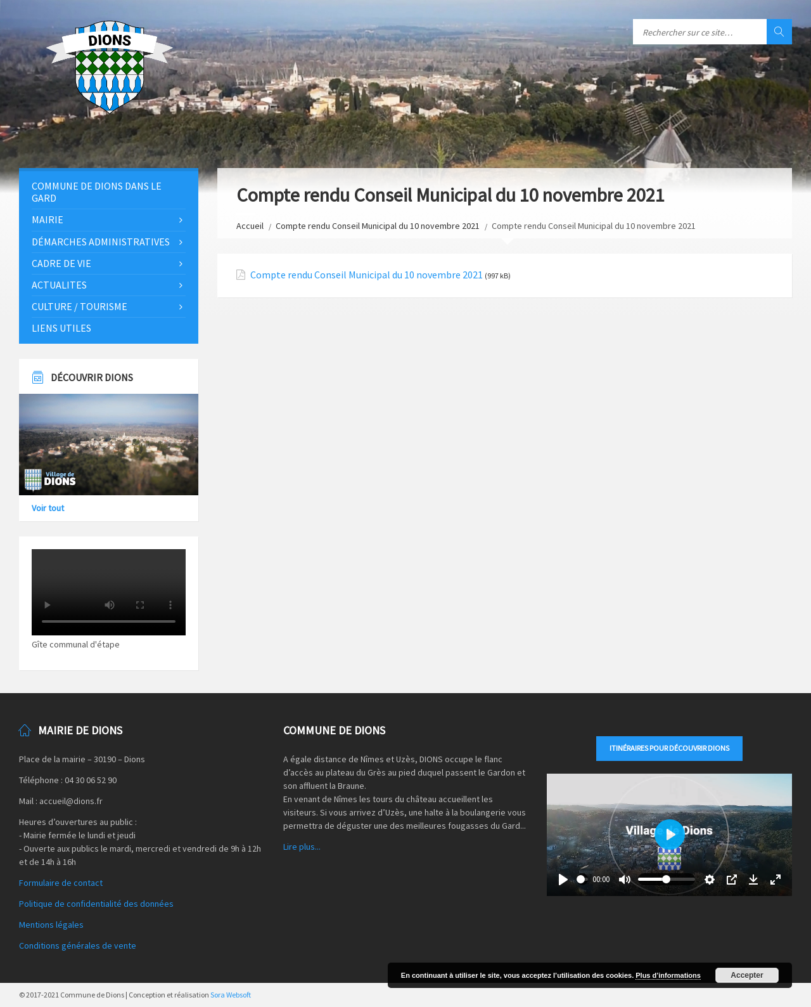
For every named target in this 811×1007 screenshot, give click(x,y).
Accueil (250, 225)
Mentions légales (51, 924)
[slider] (582, 879)
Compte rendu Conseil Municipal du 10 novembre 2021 (378, 225)
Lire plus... (302, 846)
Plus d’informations (668, 975)
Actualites (59, 284)
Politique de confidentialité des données (96, 903)
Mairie (47, 219)
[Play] (563, 879)
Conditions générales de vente (77, 945)
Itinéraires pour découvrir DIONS (669, 748)
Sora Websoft (230, 994)
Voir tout (48, 508)
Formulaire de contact (61, 882)
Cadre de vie (61, 263)
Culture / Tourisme (79, 306)
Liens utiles (61, 328)
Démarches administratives (101, 241)
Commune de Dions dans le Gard (97, 191)
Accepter (747, 975)
